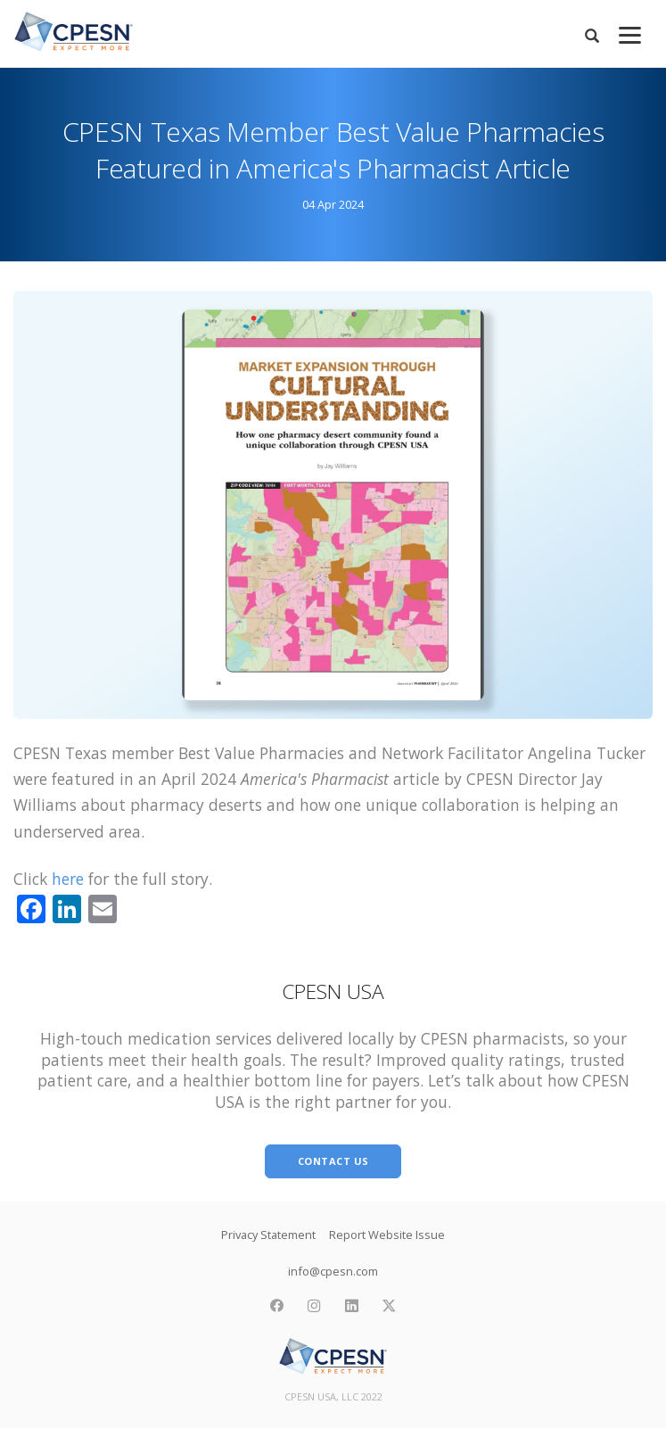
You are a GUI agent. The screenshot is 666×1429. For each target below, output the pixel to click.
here (68, 878)
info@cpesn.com (333, 1271)
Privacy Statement (268, 1235)
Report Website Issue (387, 1235)
